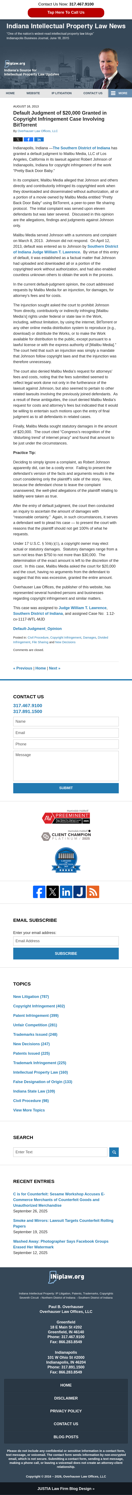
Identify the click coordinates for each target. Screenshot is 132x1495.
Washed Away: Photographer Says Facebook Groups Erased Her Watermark (60, 1244)
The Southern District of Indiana (82, 148)
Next (54, 668)
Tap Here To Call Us (66, 12)
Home (10, 93)
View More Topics (29, 1110)
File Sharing (40, 642)
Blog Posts (66, 1437)
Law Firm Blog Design (64, 1489)
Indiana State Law (34, 1091)
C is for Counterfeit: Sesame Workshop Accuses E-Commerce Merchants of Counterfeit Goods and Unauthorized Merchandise (59, 1200)
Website (33, 93)
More (123, 93)
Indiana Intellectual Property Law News (66, 32)
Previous (22, 668)
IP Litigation (62, 93)
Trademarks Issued (35, 1034)
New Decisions (65, 642)
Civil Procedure (38, 637)
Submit (66, 788)
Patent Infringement (36, 1015)
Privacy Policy (66, 1411)
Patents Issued (31, 1053)
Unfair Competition (35, 1025)
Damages (89, 637)
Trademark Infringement (39, 1063)
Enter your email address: (34, 933)
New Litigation (31, 997)
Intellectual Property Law (40, 1072)
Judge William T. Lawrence (83, 608)
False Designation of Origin (42, 1082)
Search (114, 1152)
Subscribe (66, 953)
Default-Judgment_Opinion (37, 629)
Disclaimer (66, 1398)
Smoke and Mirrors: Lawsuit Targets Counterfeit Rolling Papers (63, 1223)
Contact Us (93, 93)
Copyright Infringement (65, 637)
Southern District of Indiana (38, 613)
